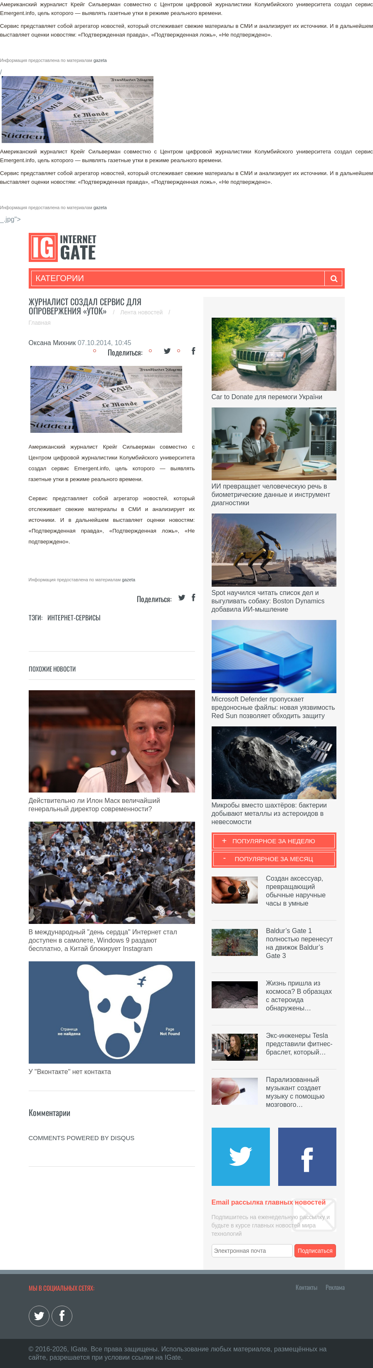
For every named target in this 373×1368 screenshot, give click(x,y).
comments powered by (82, 1137)
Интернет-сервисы (74, 617)
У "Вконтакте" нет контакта (70, 1071)
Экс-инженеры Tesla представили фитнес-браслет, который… (299, 1044)
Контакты (306, 1286)
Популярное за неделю (273, 841)
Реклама (335, 1286)
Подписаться (315, 1250)
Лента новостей (142, 312)
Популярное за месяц (274, 858)
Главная (40, 322)
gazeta (100, 60)
